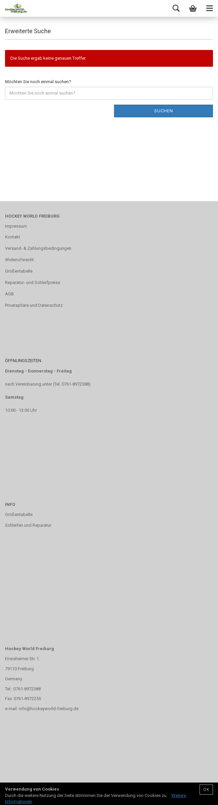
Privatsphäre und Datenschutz (34, 305)
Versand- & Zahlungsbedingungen (38, 248)
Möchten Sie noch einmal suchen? (38, 81)
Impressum (16, 226)
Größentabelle (19, 271)
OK (206, 789)
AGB (9, 293)
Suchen (163, 110)
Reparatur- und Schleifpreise (32, 282)
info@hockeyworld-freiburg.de (48, 708)
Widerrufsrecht (19, 259)
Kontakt (12, 236)
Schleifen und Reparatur (28, 525)
